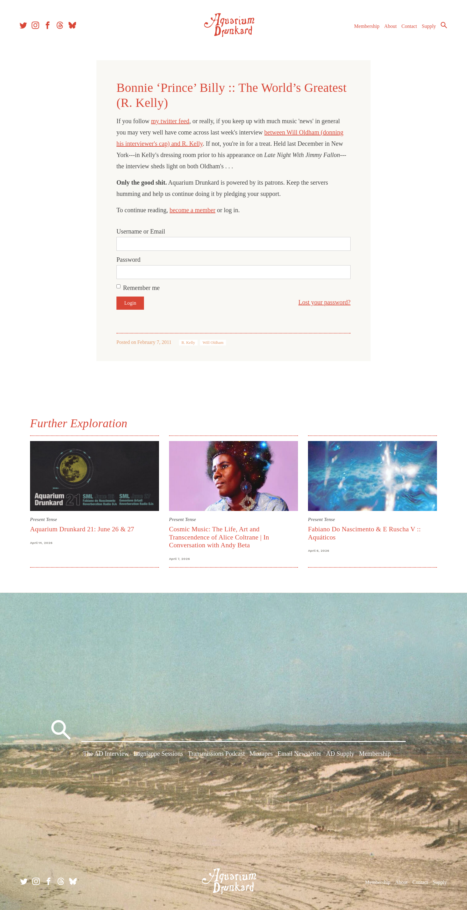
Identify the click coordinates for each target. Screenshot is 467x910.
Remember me (141, 287)
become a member (193, 210)
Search (442, 27)
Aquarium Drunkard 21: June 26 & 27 (82, 529)
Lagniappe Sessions (158, 754)
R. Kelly (188, 342)
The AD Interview (106, 754)
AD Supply (340, 754)
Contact (407, 27)
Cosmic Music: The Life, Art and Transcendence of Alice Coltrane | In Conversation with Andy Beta (219, 537)
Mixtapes (261, 754)
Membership (364, 27)
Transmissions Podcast (216, 754)
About (388, 27)
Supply (427, 27)
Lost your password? (324, 302)
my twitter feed (170, 121)
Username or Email (140, 231)
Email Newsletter (299, 754)
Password (128, 259)
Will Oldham (213, 342)
